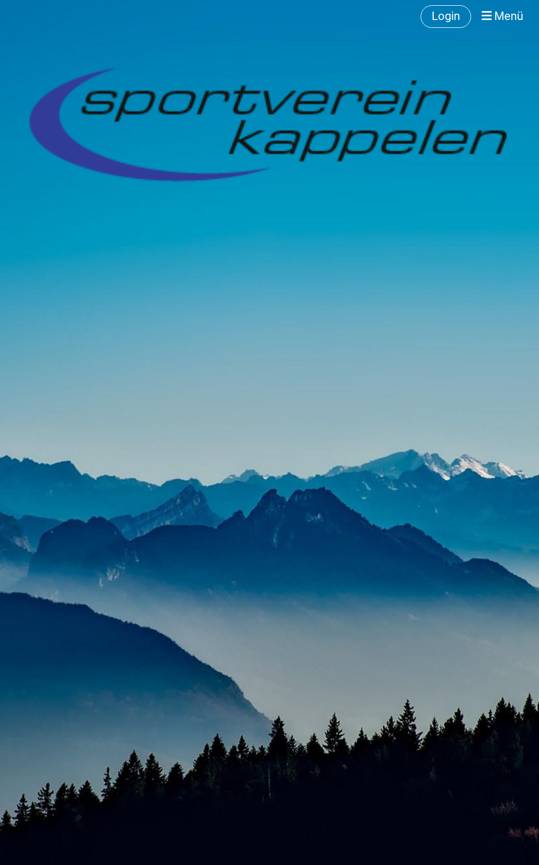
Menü (502, 16)
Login (446, 16)
